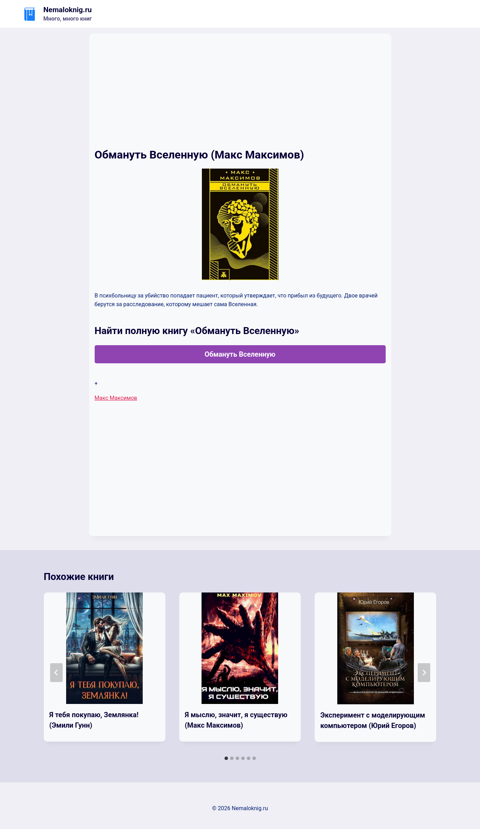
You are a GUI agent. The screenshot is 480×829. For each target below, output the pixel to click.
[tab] (226, 758)
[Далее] (424, 672)
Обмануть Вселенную (240, 354)
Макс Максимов (116, 398)
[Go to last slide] (56, 672)
